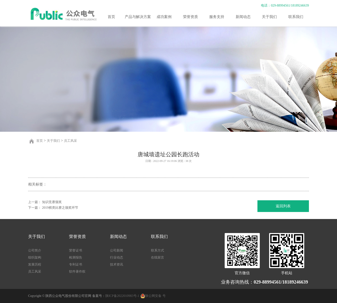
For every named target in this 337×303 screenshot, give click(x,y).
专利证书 (75, 264)
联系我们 (295, 17)
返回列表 (283, 206)
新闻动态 (243, 17)
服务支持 (216, 17)
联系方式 (157, 250)
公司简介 (34, 250)
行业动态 (116, 257)
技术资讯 (116, 264)
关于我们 (269, 17)
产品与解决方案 (138, 17)
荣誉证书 (75, 250)
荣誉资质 (190, 17)
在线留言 (157, 257)
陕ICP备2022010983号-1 (122, 296)
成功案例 (164, 17)
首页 (111, 17)
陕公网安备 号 (155, 296)
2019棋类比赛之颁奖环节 (60, 207)
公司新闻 (116, 250)
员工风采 (70, 140)
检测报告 (75, 257)
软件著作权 (77, 271)
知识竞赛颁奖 (52, 202)
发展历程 (34, 264)
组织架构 (34, 257)
